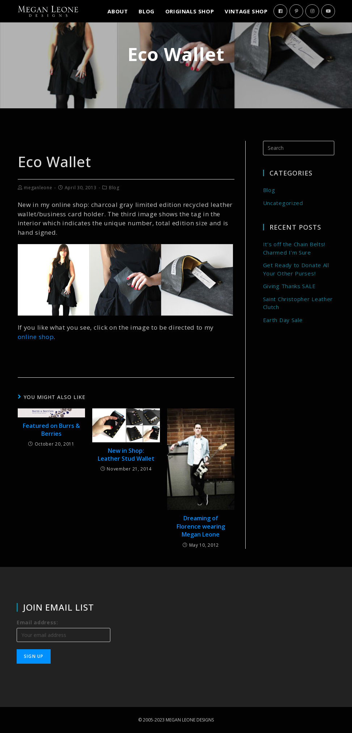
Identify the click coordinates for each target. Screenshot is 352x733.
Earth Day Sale (283, 320)
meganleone (38, 188)
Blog (114, 188)
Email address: (37, 622)
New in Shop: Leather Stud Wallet (126, 455)
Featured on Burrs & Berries (51, 430)
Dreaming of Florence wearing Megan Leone (201, 526)
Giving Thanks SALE (289, 286)
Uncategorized (283, 203)
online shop (36, 337)
